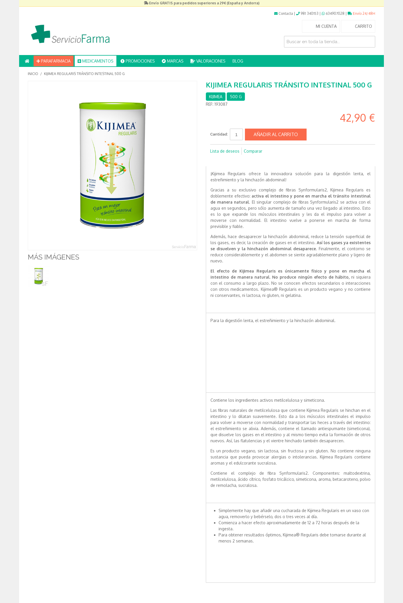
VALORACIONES (208, 61)
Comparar (253, 151)
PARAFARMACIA (53, 61)
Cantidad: (219, 134)
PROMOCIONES (137, 61)
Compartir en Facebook (216, 160)
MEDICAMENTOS (95, 61)
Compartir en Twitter (227, 160)
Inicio (33, 74)
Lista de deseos (224, 151)
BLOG (237, 61)
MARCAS (173, 61)
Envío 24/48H (361, 13)
